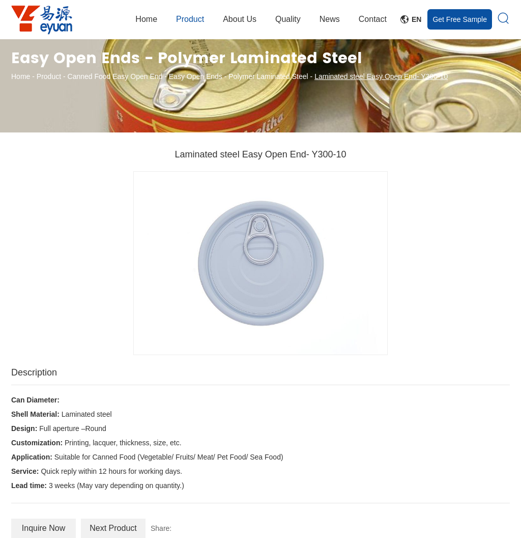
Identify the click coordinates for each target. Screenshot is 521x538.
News (330, 19)
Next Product (113, 528)
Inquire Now (43, 528)
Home (146, 19)
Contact (373, 19)
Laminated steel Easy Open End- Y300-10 (381, 76)
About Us (239, 19)
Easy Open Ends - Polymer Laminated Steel (238, 76)
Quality (288, 19)
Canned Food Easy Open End (115, 76)
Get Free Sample (459, 19)
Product (190, 19)
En (410, 19)
